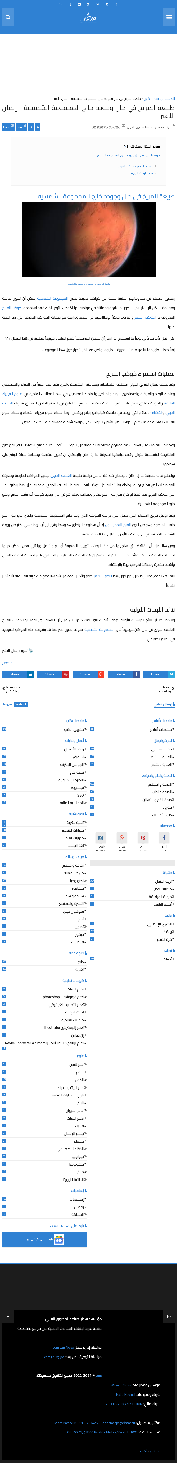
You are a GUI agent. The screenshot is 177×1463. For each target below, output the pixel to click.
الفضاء (157, 412)
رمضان (79, 1207)
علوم (80, 1073)
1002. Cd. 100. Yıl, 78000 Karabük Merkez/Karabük (97, 1432)
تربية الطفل (163, 882)
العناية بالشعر (162, 765)
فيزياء (79, 1126)
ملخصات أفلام (161, 730)
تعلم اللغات (75, 990)
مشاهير (78, 889)
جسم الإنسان (74, 1134)
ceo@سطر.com (62, 1347)
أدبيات (167, 960)
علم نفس (76, 1065)
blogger (8, 704)
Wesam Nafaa (120, 1384)
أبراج (81, 920)
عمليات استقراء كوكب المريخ (135, 166)
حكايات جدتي (162, 889)
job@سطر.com (53, 1356)
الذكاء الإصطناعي (70, 1149)
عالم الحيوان (75, 1111)
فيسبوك (77, 788)
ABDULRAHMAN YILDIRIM (121, 1403)
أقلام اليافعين (161, 905)
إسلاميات (77, 1200)
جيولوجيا (77, 1157)
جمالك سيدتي (161, 750)
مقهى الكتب (74, 730)
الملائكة (77, 1215)
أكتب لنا (140, 1450)
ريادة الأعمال (74, 750)
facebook (21, 704)
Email (8, 126)
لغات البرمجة (74, 1013)
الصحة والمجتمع (160, 785)
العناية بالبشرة (161, 757)
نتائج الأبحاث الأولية (141, 173)
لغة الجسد (76, 846)
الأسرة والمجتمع (71, 904)
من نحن (154, 1450)
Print (21, 126)
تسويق (78, 757)
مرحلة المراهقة (160, 897)
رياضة (168, 932)
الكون (6, 663)
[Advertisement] (88, 66)
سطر (98, 1375)
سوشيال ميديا (73, 912)
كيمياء (79, 1142)
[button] (44, 1239)
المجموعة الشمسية (52, 298)
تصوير (79, 927)
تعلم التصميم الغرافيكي (66, 1005)
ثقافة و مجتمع (73, 866)
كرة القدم (164, 940)
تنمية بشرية (75, 823)
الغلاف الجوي (61, 475)
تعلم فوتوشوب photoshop (63, 997)
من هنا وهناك (73, 873)
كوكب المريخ (11, 307)
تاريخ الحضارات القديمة (67, 1096)
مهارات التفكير (73, 831)
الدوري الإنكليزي (159, 925)
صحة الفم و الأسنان (157, 800)
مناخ (80, 1172)
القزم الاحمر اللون (118, 524)
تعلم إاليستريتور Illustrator (64, 1028)
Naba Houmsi (124, 1394)
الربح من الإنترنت (72, 765)
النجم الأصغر (103, 576)
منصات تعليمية (72, 1020)
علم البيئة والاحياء (71, 1088)
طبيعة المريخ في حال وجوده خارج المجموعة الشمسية (127, 155)
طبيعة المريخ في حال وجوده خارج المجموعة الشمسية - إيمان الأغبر (88, 111)
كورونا (167, 808)
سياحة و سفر (74, 896)
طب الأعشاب (162, 815)
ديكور (80, 935)
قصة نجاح (76, 773)
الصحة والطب (162, 792)
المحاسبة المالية (72, 803)
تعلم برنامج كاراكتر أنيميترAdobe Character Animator (44, 1043)
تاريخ (80, 1103)
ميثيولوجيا (76, 1165)
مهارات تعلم (74, 838)
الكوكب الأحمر (146, 317)
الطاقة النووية (73, 1180)
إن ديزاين (77, 1036)
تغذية (79, 970)
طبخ (81, 962)
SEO (80, 796)
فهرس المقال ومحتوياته (142, 146)
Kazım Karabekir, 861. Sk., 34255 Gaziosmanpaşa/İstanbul (89, 1422)
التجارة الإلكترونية (71, 780)
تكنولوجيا (77, 881)
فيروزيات (77, 942)
